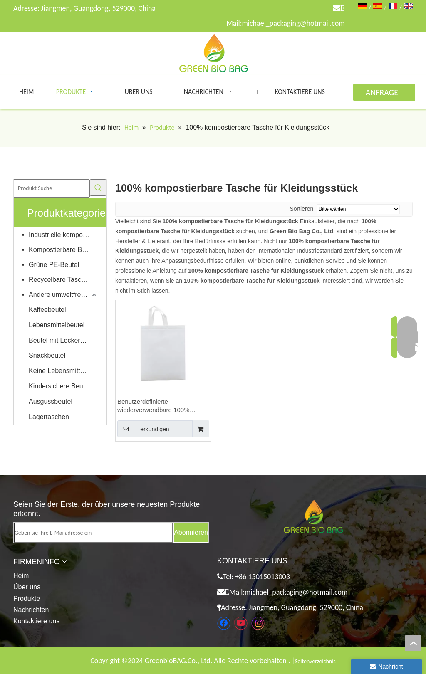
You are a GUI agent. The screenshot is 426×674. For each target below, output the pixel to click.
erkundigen (143, 428)
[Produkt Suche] (52, 188)
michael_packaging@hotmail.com (293, 23)
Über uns (26, 586)
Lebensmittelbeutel (56, 324)
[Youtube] (241, 623)
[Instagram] (258, 623)
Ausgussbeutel (50, 401)
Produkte (26, 598)
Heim (21, 575)
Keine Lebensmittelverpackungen (63, 370)
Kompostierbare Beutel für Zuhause (63, 249)
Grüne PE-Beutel (54, 264)
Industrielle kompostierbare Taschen (63, 234)
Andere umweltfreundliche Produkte (63, 294)
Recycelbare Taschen (60, 279)
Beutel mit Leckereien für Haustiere (63, 340)
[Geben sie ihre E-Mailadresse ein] (93, 533)
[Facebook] (223, 623)
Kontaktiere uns (36, 621)
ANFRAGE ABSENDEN (384, 94)
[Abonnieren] (191, 532)
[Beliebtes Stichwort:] (98, 187)
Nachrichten (31, 609)
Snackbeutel (47, 355)
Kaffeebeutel (47, 309)
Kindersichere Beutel (59, 386)
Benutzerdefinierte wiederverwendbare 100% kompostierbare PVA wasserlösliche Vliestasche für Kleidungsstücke (159, 406)
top (413, 643)
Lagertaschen (49, 416)
